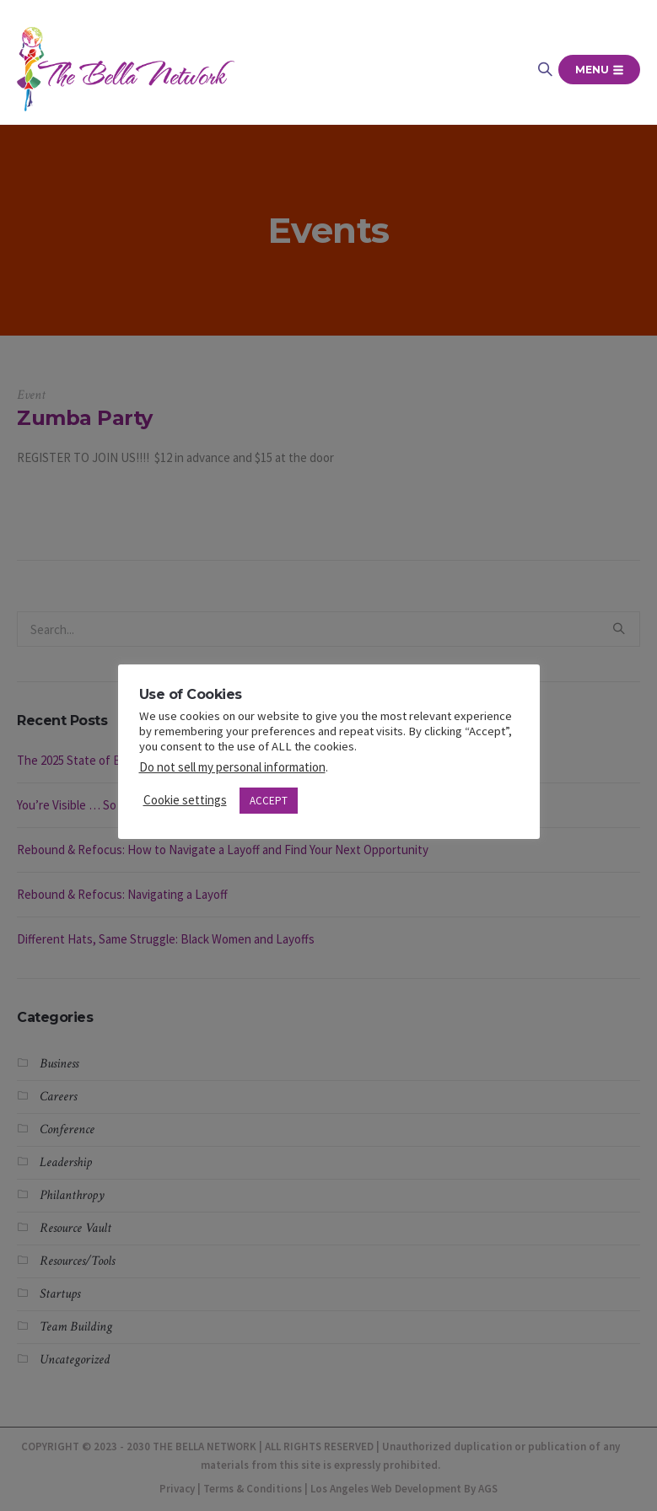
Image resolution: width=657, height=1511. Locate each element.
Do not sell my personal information (232, 767)
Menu (599, 69)
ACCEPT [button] (269, 800)
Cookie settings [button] (185, 800)
